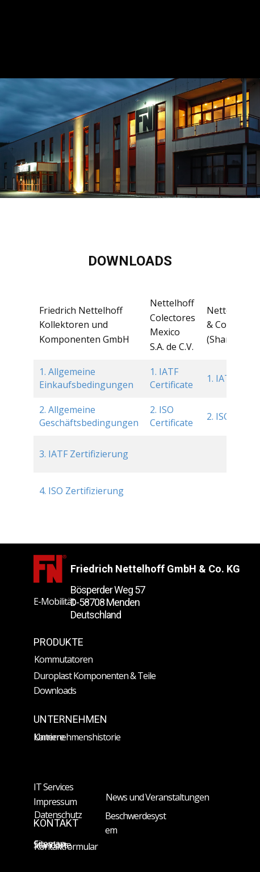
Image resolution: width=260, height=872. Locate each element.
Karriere (48, 737)
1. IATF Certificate (171, 377)
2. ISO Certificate (171, 415)
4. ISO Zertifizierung (81, 491)
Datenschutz (58, 814)
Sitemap (49, 843)
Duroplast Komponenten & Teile (94, 675)
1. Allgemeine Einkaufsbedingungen (86, 377)
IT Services (53, 787)
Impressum (55, 801)
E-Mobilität (53, 601)
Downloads (54, 690)
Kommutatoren (63, 659)
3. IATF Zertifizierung (83, 454)
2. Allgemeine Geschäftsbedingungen (89, 415)
